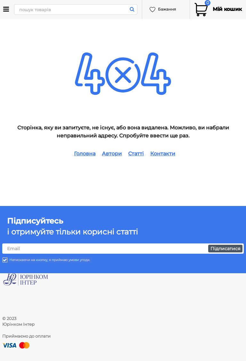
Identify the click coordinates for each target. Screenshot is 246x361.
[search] (75, 9)
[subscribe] (123, 248)
